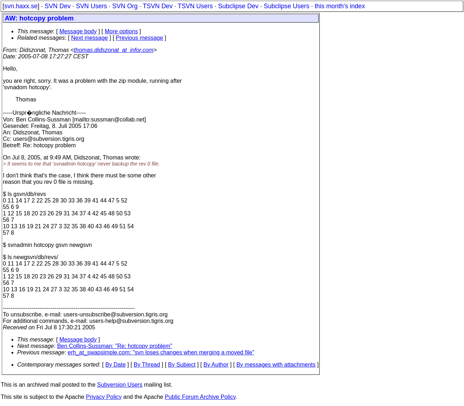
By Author (215, 365)
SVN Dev (57, 6)
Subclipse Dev (238, 6)
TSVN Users (195, 6)
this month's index (340, 6)
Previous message (139, 38)
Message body (78, 31)
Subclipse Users (286, 6)
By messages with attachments (276, 365)
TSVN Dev (158, 6)
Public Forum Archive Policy (200, 397)
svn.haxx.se (21, 6)
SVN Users (91, 6)
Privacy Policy (104, 397)
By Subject (181, 365)
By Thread (147, 365)
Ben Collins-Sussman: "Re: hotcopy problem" (114, 346)
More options (121, 31)
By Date (115, 365)
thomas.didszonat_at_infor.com (114, 50)
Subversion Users (119, 385)
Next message (89, 38)
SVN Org (124, 6)
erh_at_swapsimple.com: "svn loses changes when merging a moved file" (161, 352)
